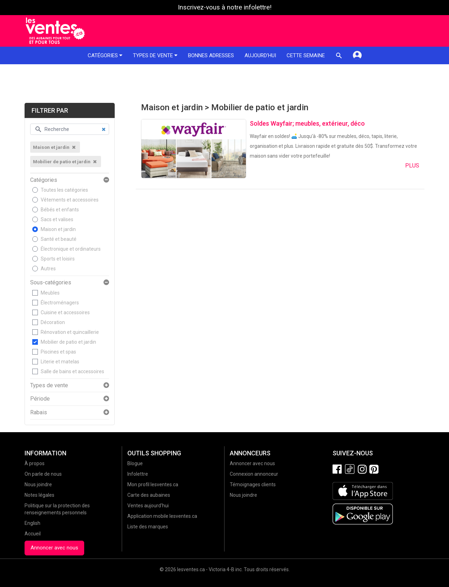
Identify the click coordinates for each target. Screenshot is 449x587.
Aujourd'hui (260, 55)
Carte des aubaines (148, 495)
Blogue (135, 463)
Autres (48, 268)
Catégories (105, 55)
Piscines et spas (58, 352)
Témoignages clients (253, 484)
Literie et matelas (60, 361)
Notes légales (39, 495)
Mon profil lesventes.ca (152, 484)
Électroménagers (60, 302)
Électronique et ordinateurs (71, 249)
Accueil (33, 533)
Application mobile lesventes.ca (162, 516)
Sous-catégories (50, 282)
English (32, 523)
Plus (412, 165)
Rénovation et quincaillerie (70, 332)
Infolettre (137, 474)
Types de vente (155, 55)
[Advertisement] (224, 83)
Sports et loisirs (58, 259)
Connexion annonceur (254, 474)
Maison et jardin (58, 229)
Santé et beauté (58, 239)
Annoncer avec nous (54, 548)
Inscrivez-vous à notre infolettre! (225, 7)
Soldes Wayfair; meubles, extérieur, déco (307, 123)
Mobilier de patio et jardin (68, 342)
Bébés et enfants (60, 209)
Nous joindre (38, 484)
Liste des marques (147, 526)
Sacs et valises (57, 219)
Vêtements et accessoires (70, 200)
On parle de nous (43, 474)
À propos (35, 463)
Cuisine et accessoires (65, 312)
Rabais (38, 412)
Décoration (53, 322)
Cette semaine (306, 55)
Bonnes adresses (211, 55)
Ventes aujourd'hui (148, 505)
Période (40, 399)
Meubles (50, 293)
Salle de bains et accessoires (72, 371)
